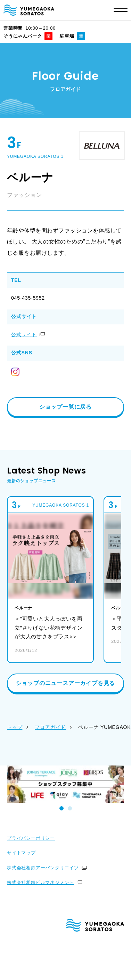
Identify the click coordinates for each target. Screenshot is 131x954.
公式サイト (24, 334)
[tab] (61, 808)
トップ (14, 727)
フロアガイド (50, 727)
